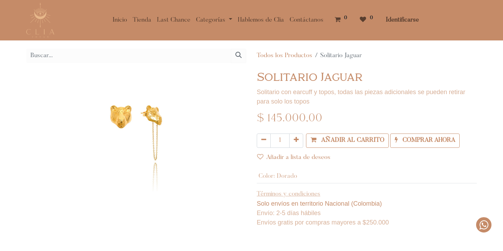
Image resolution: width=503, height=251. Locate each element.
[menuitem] (120, 20)
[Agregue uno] (296, 141)
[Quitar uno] (264, 141)
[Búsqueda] (238, 56)
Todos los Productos (284, 56)
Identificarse (402, 20)
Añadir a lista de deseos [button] (293, 157)
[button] (347, 141)
